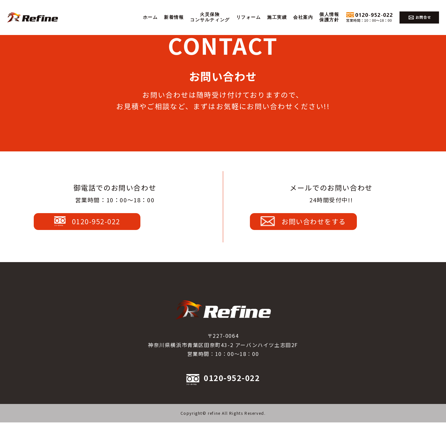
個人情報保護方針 (329, 17)
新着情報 (174, 17)
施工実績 (277, 17)
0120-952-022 (113, 226)
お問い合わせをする (329, 226)
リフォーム (248, 17)
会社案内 (303, 17)
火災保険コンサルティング (210, 17)
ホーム (150, 17)
